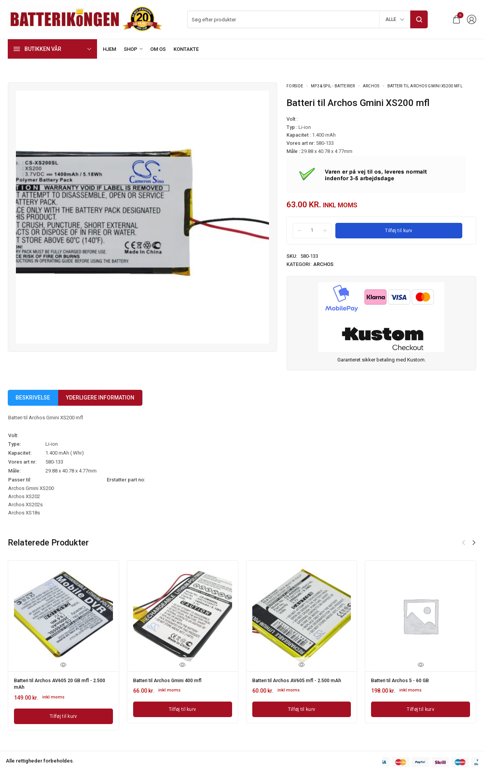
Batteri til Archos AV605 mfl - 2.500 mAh (296, 683)
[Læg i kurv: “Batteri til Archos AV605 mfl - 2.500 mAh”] (301, 713)
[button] (474, 542)
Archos (371, 86)
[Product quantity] (312, 230)
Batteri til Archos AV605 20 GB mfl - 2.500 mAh (58, 683)
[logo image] (85, 19)
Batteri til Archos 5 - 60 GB (404, 680)
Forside (294, 86)
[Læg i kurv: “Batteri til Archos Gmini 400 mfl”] (182, 708)
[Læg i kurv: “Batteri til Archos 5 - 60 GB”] (420, 708)
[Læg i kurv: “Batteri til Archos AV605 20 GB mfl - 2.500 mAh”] (63, 713)
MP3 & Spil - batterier (333, 86)
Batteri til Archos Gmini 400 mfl (172, 680)
